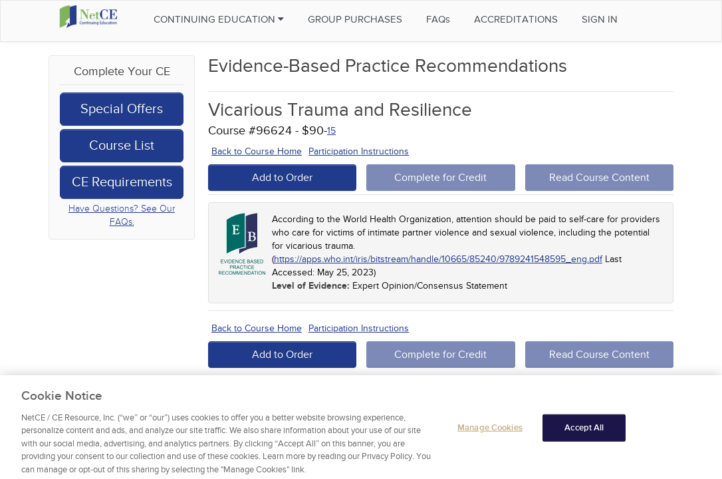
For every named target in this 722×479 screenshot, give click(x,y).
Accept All (584, 431)
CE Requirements (122, 182)
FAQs (438, 19)
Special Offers (121, 109)
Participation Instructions (358, 151)
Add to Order (282, 177)
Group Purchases (355, 19)
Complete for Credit (440, 177)
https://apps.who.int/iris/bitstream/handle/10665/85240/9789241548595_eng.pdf (438, 259)
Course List (121, 146)
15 (331, 130)
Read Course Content (599, 177)
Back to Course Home (256, 151)
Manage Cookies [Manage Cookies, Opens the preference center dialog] (490, 431)
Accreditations (516, 19)
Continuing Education (219, 19)
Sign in (600, 19)
